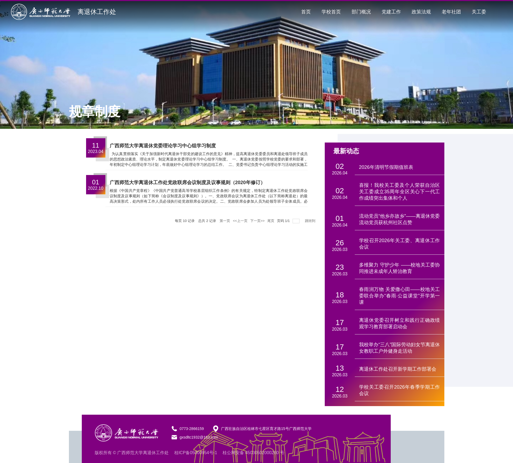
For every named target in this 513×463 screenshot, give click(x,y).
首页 (306, 11)
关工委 (479, 11)
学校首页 (331, 11)
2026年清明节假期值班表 (386, 167)
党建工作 (391, 11)
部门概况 (361, 11)
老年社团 (451, 11)
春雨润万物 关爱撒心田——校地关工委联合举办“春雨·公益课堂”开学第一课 (399, 296)
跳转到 (310, 221)
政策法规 (421, 11)
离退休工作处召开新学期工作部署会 (397, 369)
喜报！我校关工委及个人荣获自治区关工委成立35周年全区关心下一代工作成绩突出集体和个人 (399, 192)
